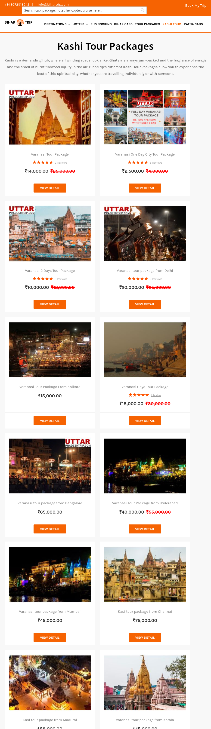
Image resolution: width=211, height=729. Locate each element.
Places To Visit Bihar (172, 707)
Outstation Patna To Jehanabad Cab (97, 673)
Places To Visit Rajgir (49, 707)
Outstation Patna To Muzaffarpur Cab (39, 694)
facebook (169, 589)
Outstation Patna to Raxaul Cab (34, 660)
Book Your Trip (171, 571)
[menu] (123, 24)
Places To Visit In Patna (89, 707)
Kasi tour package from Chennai (36, 426)
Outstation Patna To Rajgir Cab (139, 700)
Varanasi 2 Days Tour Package (174, 133)
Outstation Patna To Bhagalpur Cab (153, 687)
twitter (167, 601)
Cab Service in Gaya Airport (74, 584)
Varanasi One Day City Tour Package (105, 135)
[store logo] (18, 22)
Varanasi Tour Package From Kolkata (105, 235)
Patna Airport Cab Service (79, 553)
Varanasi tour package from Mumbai (174, 334)
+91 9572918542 (24, 609)
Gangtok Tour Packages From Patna (128, 596)
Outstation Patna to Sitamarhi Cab (37, 667)
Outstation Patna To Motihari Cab (35, 680)
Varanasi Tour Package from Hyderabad (105, 334)
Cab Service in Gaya (74, 573)
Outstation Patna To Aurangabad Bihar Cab (156, 680)
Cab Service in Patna (75, 538)
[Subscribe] (156, 508)
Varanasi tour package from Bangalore (36, 334)
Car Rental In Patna (74, 545)
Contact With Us (173, 562)
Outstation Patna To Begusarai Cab (81, 700)
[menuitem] (57, 24)
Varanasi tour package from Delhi (36, 235)
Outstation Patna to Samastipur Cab (94, 660)
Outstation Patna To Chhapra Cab (155, 660)
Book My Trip (195, 5)
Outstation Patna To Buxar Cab (92, 680)
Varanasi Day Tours (108, 713)
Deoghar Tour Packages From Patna (128, 609)
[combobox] (84, 10)
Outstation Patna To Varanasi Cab (97, 667)
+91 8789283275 (24, 602)
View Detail (36, 170)
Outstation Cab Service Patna (77, 563)
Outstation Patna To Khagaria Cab (36, 673)
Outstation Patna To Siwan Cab (151, 694)
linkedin (169, 613)
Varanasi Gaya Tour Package (174, 233)
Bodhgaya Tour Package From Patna (129, 545)
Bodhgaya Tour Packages (28, 713)
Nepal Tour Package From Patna (130, 571)
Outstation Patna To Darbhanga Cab (91, 687)
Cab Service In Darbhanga (80, 594)
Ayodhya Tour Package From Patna (127, 635)
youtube (169, 625)
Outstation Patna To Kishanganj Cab (158, 667)
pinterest (169, 650)
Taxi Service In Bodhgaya (79, 601)
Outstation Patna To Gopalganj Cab (159, 673)
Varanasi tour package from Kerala (174, 426)
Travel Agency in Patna (71, 713)
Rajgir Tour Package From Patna (130, 558)
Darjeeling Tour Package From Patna (129, 584)
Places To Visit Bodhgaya (131, 707)
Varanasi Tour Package (37, 133)
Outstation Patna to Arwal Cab (33, 687)
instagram (171, 637)
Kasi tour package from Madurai (105, 426)
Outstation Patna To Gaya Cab (98, 694)
